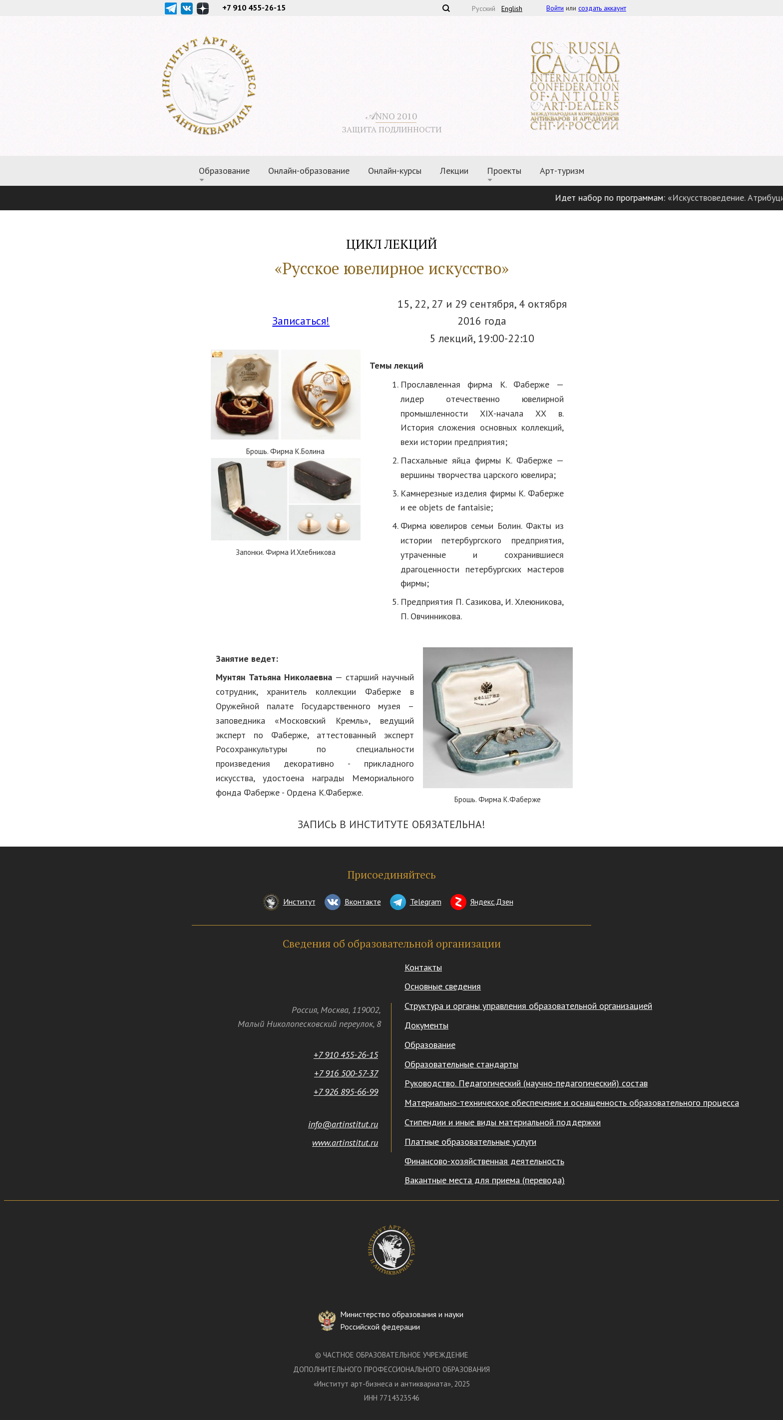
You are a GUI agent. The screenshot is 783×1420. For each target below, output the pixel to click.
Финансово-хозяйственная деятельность (484, 1161)
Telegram (425, 902)
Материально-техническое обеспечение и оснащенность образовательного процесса (571, 1102)
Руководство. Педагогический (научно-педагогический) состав (526, 1083)
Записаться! (301, 321)
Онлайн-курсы (394, 170)
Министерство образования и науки (401, 1321)
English (511, 8)
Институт (299, 902)
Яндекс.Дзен (491, 902)
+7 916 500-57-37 (346, 1073)
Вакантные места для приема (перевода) (484, 1180)
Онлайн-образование (309, 170)
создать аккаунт (602, 7)
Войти (555, 7)
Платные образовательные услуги (470, 1141)
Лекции (454, 170)
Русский (483, 8)
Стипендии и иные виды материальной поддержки (502, 1122)
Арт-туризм (562, 170)
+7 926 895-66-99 (346, 1091)
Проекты (504, 170)
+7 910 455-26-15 (346, 1054)
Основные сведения (442, 986)
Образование (224, 170)
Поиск (446, 8)
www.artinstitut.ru (345, 1142)
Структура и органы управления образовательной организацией (528, 1005)
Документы (426, 1025)
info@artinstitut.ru (343, 1124)
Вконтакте (363, 902)
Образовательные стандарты (461, 1064)
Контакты (423, 967)
